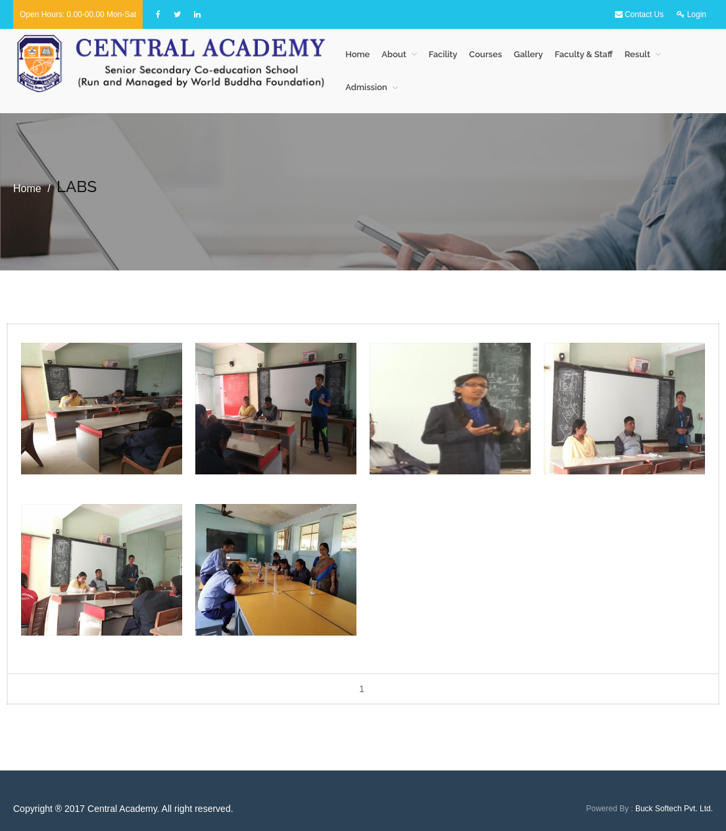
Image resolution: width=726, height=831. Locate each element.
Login (691, 14)
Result (637, 54)
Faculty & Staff (584, 54)
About (393, 54)
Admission (366, 87)
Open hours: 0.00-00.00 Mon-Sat (78, 14)
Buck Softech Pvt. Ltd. (674, 808)
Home (357, 54)
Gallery (528, 54)
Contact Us (639, 14)
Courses (485, 54)
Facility (443, 54)
